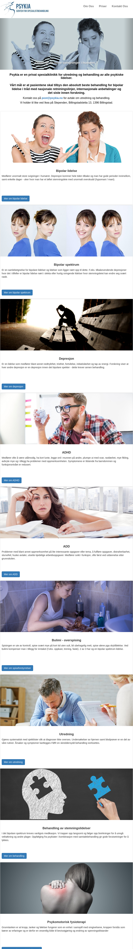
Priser (103, 6)
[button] (4, 44)
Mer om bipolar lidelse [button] (15, 198)
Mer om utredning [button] (13, 762)
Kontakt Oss (120, 6)
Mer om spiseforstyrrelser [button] (17, 668)
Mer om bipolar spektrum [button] (17, 292)
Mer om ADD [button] (11, 574)
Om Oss (88, 6)
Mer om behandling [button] (14, 856)
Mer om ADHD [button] (11, 480)
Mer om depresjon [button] (13, 386)
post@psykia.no (52, 98)
